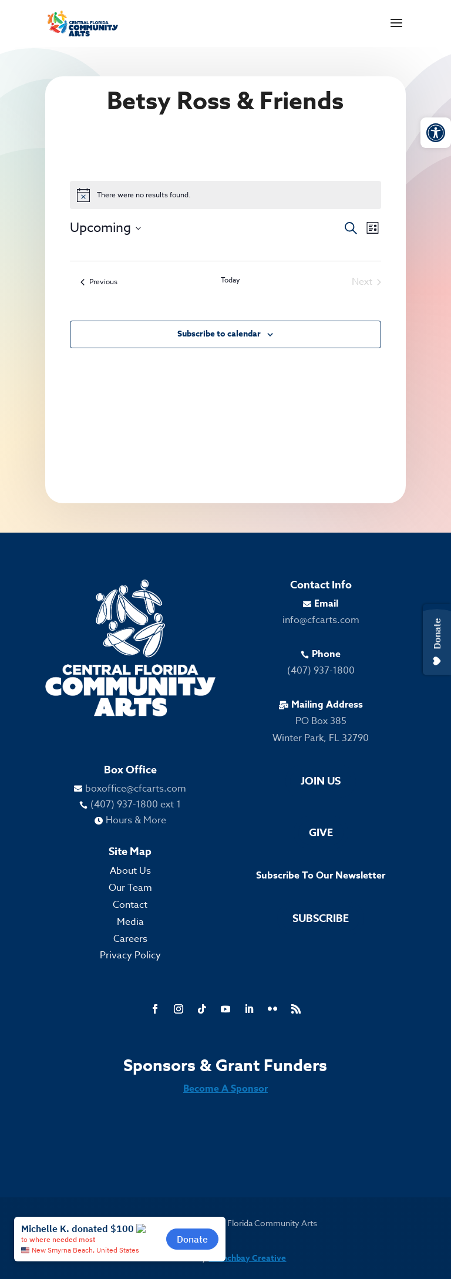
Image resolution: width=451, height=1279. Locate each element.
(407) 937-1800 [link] (321, 671)
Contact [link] (130, 905)
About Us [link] (130, 871)
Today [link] (230, 280)
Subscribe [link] (320, 918)
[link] (435, 132)
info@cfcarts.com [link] (320, 620)
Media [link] (130, 922)
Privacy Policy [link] (130, 955)
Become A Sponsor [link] (225, 1089)
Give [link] (321, 832)
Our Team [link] (130, 888)
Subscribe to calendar (219, 334)
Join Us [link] (321, 781)
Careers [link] (130, 939)
